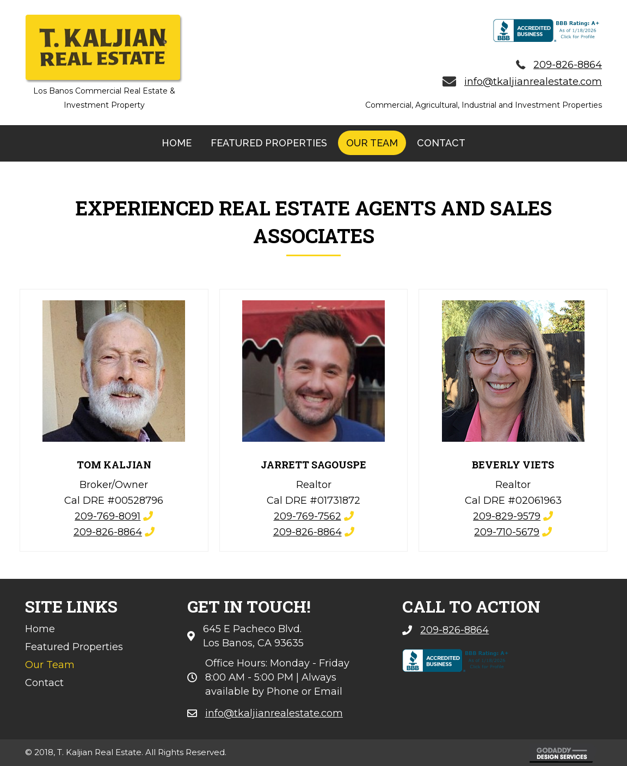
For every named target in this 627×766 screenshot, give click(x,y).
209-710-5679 (506, 532)
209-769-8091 (107, 516)
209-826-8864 (107, 532)
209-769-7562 (307, 516)
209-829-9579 (506, 516)
